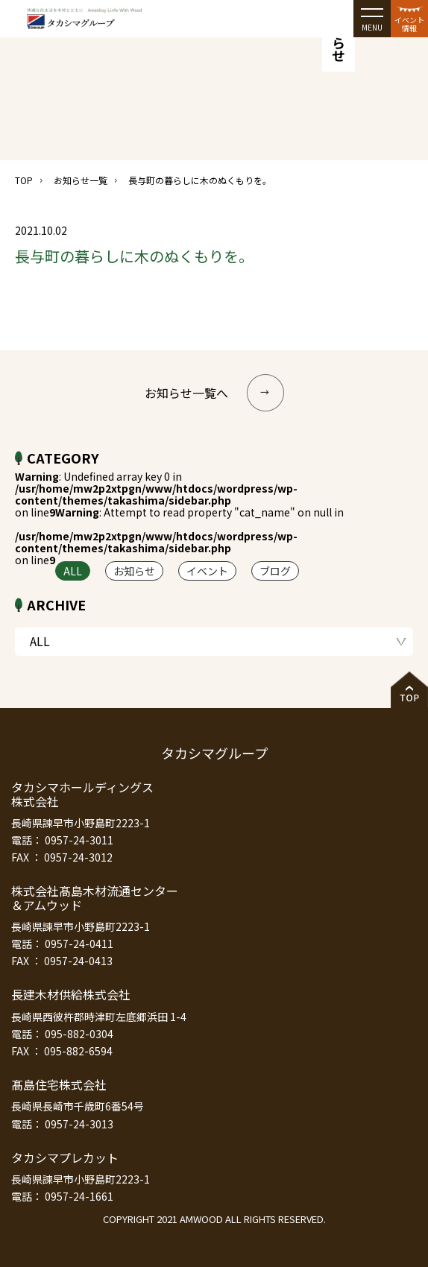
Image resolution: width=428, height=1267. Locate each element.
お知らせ (134, 570)
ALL (72, 570)
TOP (24, 180)
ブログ (275, 570)
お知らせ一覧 (80, 180)
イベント (207, 570)
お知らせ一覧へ (214, 392)
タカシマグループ (214, 752)
